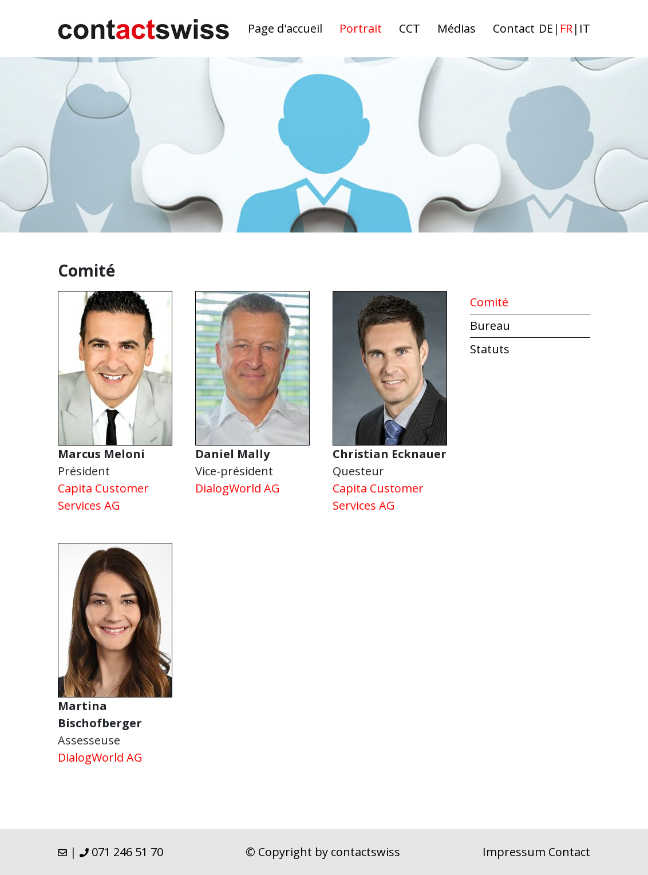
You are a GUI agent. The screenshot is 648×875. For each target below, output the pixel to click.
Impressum (514, 852)
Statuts (489, 349)
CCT (409, 28)
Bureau (490, 325)
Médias (456, 28)
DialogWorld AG (237, 488)
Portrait (360, 28)
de (546, 28)
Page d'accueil (285, 28)
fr (566, 28)
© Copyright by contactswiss (323, 852)
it (584, 28)
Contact (514, 28)
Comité (489, 302)
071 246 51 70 (121, 852)
